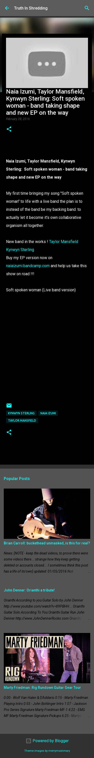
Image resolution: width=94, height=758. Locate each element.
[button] (9, 129)
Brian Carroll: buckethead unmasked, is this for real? (47, 543)
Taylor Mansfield (63, 241)
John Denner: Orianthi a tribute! (29, 590)
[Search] (87, 8)
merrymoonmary (59, 750)
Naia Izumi (48, 413)
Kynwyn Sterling (20, 249)
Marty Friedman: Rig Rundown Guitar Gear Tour (42, 688)
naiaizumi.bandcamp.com (28, 265)
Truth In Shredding (31, 8)
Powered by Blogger (47, 740)
